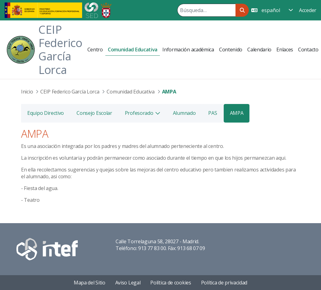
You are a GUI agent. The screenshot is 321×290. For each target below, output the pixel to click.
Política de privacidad (224, 282)
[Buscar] (206, 10)
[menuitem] (95, 49)
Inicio (27, 91)
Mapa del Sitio (89, 282)
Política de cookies (170, 282)
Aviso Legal (128, 282)
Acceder (307, 10)
